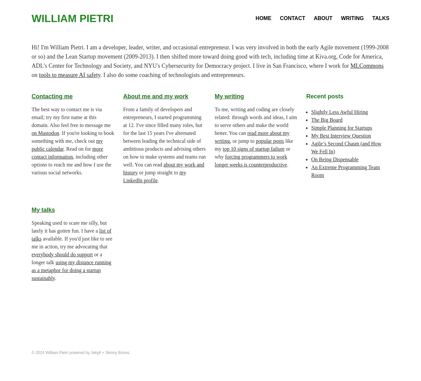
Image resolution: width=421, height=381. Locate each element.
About (323, 18)
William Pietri (72, 18)
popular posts (270, 141)
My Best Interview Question (341, 136)
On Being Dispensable (335, 159)
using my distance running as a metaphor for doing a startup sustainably (71, 270)
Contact (292, 18)
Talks (380, 18)
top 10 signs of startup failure (254, 149)
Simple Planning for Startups (341, 128)
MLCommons (367, 66)
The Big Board (326, 120)
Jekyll (96, 352)
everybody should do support (62, 254)
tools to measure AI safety (70, 75)
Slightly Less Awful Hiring (339, 112)
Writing (352, 18)
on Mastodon (45, 133)
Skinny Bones (117, 352)
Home (263, 18)
